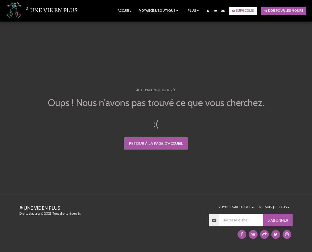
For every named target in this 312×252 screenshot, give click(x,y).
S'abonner (277, 220)
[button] (215, 10)
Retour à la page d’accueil (156, 143)
